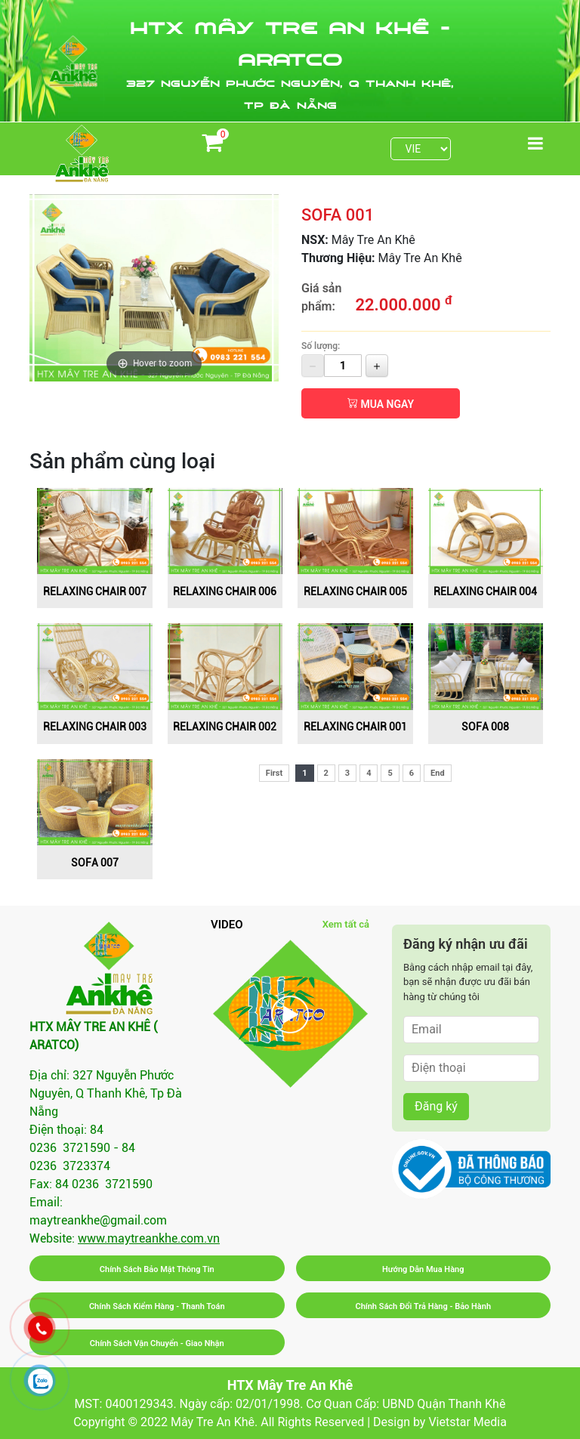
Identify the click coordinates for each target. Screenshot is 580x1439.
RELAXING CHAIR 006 (224, 591)
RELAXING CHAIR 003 (95, 727)
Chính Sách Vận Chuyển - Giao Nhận (157, 1343)
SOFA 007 (95, 863)
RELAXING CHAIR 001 (355, 727)
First (274, 773)
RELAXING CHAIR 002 (224, 727)
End (437, 773)
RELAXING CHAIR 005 (355, 591)
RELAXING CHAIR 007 (95, 591)
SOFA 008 (485, 727)
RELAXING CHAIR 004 (485, 591)
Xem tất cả (345, 924)
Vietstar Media (467, 1422)
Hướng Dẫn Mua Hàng (423, 1269)
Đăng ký (436, 1106)
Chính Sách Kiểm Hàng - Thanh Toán (157, 1306)
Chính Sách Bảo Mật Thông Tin (157, 1269)
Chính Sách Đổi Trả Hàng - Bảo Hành (423, 1306)
